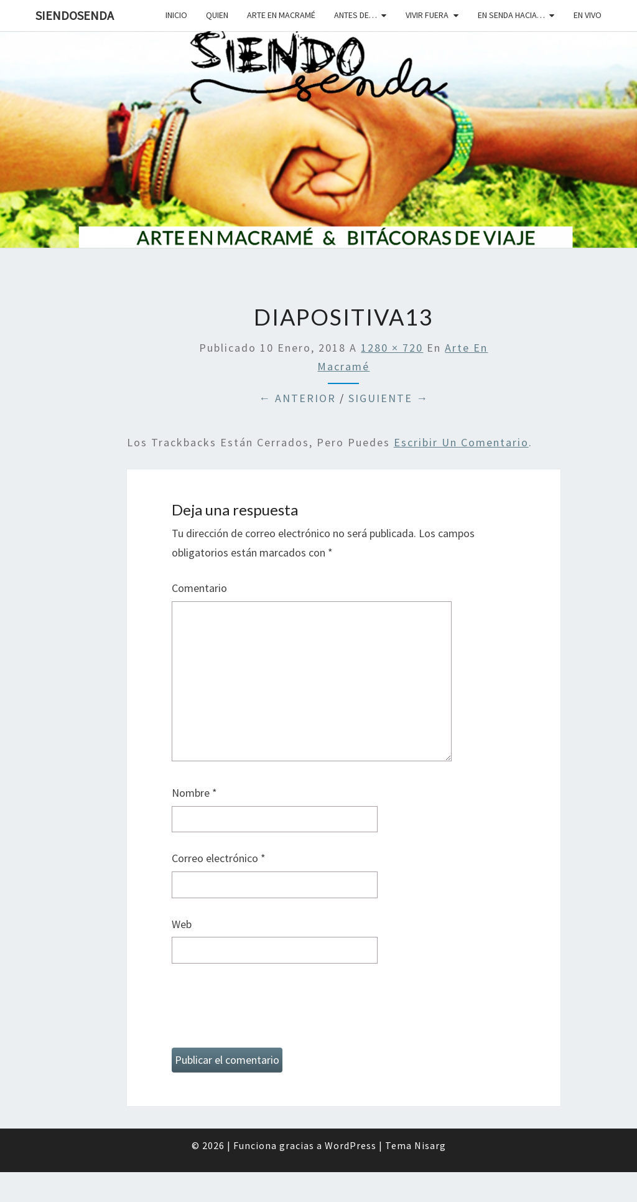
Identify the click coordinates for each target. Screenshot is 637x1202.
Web (182, 924)
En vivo (588, 15)
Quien (217, 15)
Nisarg (430, 1145)
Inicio (176, 15)
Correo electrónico (219, 858)
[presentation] (266, 1011)
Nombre (194, 793)
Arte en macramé (281, 15)
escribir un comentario (461, 442)
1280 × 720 (392, 347)
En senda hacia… (511, 15)
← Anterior (297, 398)
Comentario (199, 588)
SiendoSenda (74, 15)
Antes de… (355, 15)
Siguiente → (388, 398)
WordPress (350, 1145)
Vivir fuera (427, 15)
